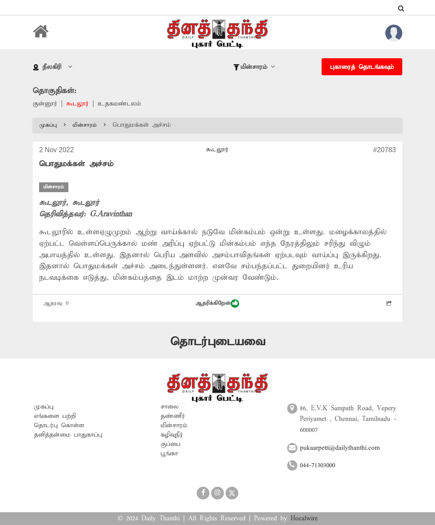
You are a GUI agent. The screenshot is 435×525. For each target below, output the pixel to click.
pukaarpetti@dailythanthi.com (340, 448)
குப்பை (171, 444)
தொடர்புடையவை (217, 342)
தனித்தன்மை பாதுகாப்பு (68, 434)
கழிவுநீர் (172, 434)
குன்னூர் (45, 103)
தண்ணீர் (173, 416)
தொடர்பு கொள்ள (59, 425)
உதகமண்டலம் (119, 103)
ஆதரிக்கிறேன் (217, 303)
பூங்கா (169, 453)
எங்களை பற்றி (55, 416)
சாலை (170, 406)
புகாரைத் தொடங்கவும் (362, 67)
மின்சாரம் (89, 125)
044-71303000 (317, 465)
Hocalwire (304, 518)
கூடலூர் (77, 103)
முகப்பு (53, 125)
